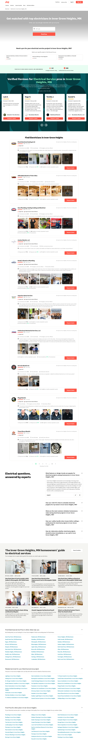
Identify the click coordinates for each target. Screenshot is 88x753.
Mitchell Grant (9, 575)
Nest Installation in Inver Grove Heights (41, 676)
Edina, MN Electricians (36, 654)
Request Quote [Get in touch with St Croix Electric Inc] (70, 390)
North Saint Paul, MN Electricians (66, 647)
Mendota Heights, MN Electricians (13, 652)
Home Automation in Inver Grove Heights (15, 686)
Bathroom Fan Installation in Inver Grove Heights (43, 688)
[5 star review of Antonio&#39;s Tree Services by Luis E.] (12, 107)
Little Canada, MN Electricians (65, 639)
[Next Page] (55, 464)
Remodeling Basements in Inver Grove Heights (69, 732)
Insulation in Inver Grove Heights (66, 717)
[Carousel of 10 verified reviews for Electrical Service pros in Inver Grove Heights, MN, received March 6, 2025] (44, 102)
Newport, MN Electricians (11, 647)
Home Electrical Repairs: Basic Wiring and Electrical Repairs (16, 611)
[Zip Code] (44, 29)
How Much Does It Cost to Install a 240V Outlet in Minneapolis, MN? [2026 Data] (17, 579)
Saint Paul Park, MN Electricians (13, 637)
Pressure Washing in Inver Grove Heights (15, 734)
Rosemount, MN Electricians (12, 659)
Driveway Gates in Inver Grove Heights (41, 691)
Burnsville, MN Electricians (38, 649)
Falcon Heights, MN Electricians (65, 637)
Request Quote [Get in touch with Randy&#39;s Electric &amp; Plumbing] (70, 288)
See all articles (77, 550)
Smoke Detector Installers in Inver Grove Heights (17, 683)
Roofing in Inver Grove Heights (12, 717)
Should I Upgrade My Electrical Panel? (43, 610)
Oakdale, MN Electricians (64, 642)
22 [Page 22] (52, 463)
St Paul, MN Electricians (11, 644)
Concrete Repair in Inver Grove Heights (14, 732)
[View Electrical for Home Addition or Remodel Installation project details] (70, 57)
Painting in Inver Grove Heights (65, 737)
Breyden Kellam (62, 607)
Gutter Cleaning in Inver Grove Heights (40, 720)
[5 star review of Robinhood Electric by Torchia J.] (55, 107)
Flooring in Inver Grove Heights (13, 727)
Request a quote (11, 118)
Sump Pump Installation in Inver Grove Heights (69, 696)
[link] (4, 114)
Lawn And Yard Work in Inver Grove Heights (42, 725)
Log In (71, 2)
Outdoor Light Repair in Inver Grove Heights (42, 696)
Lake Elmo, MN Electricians (64, 654)
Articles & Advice (30, 5)
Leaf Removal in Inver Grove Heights (40, 731)
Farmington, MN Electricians (65, 657)
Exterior (12, 5)
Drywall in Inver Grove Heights (39, 739)
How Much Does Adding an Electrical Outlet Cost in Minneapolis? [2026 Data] (70, 579)
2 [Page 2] (39, 463)
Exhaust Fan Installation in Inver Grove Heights (69, 683)
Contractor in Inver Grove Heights (13, 692)
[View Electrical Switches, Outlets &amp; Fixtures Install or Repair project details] (18, 57)
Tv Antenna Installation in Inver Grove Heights (16, 697)
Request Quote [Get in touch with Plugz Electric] (70, 423)
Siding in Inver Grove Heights (38, 715)
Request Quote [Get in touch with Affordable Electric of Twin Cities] (70, 200)
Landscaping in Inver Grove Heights (14, 725)
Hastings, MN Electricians (37, 657)
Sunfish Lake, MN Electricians (12, 654)
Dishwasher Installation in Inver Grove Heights (69, 691)
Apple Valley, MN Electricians (38, 647)
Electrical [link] (7, 9)
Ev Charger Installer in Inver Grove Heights (15, 681)
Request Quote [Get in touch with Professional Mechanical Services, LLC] (70, 358)
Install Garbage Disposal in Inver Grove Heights (43, 681)
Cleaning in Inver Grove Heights (13, 720)
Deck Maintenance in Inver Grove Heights (68, 715)
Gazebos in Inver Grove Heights (39, 693)
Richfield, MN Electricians (37, 652)
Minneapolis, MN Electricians (38, 642)
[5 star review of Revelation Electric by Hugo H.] (33, 107)
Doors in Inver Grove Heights (65, 734)
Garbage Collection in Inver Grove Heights (68, 727)
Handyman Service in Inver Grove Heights (41, 736)
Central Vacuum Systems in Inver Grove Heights (43, 698)
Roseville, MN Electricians (64, 652)
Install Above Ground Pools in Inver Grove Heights (70, 678)
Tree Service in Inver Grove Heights (13, 722)
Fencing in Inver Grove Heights (39, 734)
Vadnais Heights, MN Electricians (66, 644)
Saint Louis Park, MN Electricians (66, 659)
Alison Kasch (61, 575)
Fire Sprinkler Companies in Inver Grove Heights (43, 683)
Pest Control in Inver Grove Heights (14, 729)
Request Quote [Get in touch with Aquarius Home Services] (70, 323)
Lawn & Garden (18, 5)
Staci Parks (8, 607)
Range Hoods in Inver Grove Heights (67, 686)
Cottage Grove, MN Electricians (13, 657)
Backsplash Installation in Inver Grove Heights (43, 678)
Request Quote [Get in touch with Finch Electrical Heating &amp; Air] (70, 168)
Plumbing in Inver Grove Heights (13, 715)
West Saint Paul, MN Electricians (13, 649)
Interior (7, 5)
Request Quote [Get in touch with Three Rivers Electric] (70, 457)
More (24, 5)
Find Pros (44, 34)
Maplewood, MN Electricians (38, 637)
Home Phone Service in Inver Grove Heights (68, 693)
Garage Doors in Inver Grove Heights (67, 722)
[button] (23, 159)
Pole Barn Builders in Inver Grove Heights (15, 695)
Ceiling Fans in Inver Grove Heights (14, 678)
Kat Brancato (35, 607)
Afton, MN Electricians (63, 649)
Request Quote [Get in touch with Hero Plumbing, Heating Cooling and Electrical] (70, 232)
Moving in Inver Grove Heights (12, 737)
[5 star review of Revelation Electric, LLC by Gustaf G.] (76, 107)
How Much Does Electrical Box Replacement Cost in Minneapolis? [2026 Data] (44, 580)
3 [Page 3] (42, 463)
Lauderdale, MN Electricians (38, 659)
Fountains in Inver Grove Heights (39, 686)
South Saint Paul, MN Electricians (13, 639)
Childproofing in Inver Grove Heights (67, 698)
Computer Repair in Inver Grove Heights (67, 720)
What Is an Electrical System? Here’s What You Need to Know (69, 611)
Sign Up (79, 2)
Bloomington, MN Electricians (38, 644)
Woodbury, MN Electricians (38, 639)
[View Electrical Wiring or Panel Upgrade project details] (44, 57)
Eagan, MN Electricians (11, 642)
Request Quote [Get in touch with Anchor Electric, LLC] (70, 253)
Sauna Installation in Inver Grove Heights (68, 681)
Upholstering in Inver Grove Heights (66, 729)
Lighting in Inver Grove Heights (13, 676)
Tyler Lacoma (35, 575)
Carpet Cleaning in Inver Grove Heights (41, 722)
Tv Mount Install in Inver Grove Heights (67, 676)
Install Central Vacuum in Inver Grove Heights (69, 688)
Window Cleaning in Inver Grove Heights (41, 717)
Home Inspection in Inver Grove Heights (67, 725)
